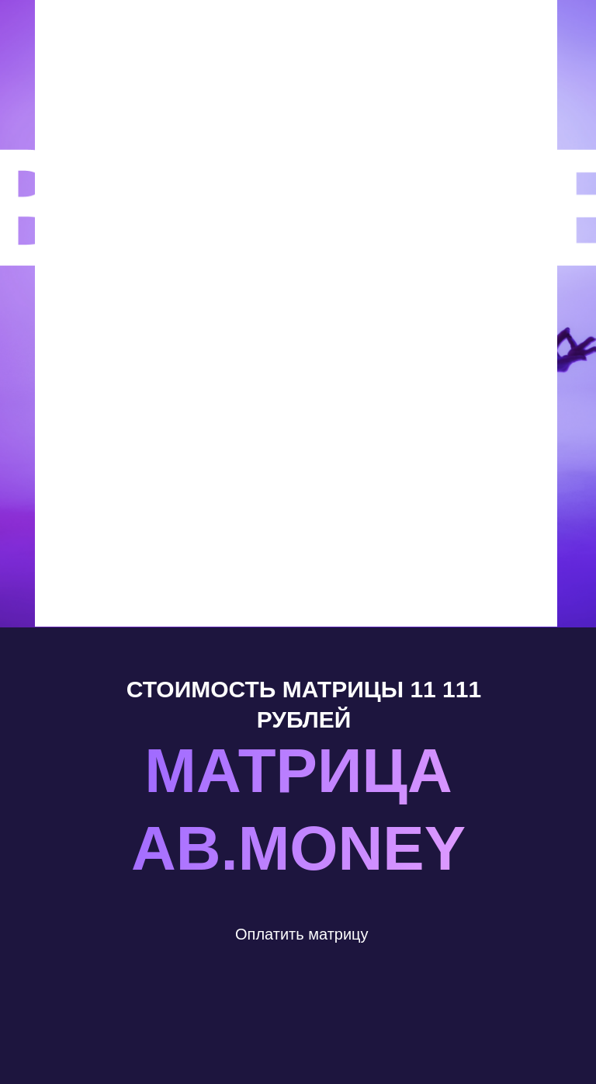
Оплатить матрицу (302, 934)
